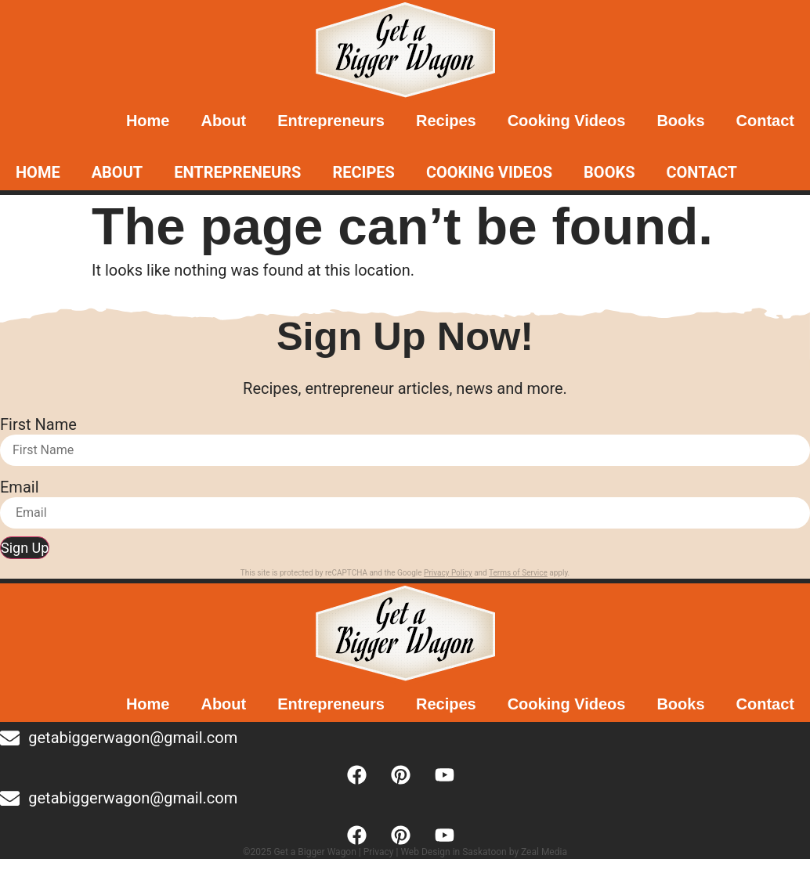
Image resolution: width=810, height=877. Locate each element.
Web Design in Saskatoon (453, 851)
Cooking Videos (567, 120)
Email (19, 487)
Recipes (446, 120)
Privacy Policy (448, 572)
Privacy (378, 851)
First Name (38, 424)
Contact (765, 120)
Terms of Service (518, 572)
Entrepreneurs (331, 120)
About (223, 120)
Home (148, 120)
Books (680, 120)
